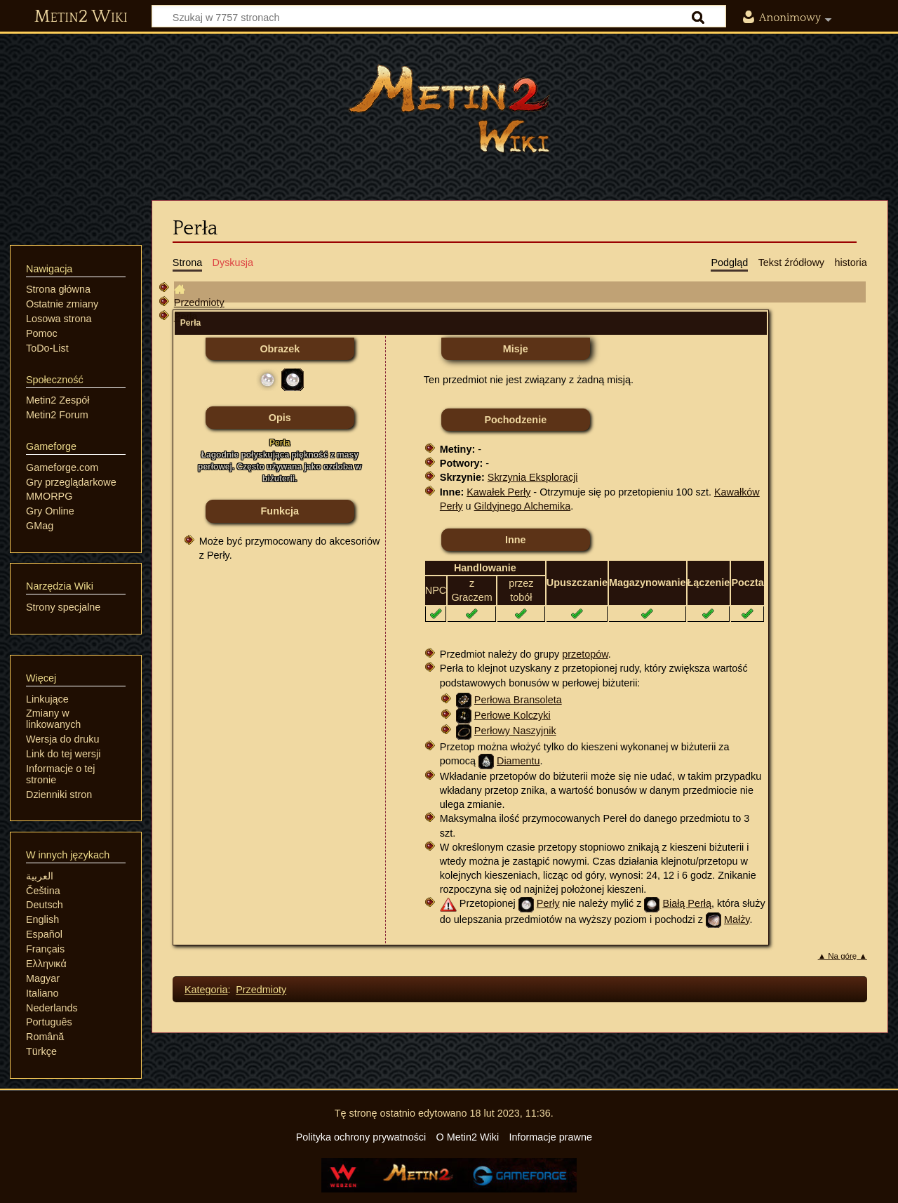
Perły (548, 903)
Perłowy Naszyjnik (515, 730)
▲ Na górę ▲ (842, 956)
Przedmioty (199, 302)
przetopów (585, 654)
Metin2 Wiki (81, 17)
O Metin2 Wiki (468, 1137)
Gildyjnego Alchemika (522, 506)
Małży (737, 919)
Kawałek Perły (498, 492)
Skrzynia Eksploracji (533, 477)
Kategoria (206, 989)
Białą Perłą (686, 903)
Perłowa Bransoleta (518, 699)
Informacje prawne (550, 1137)
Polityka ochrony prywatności (361, 1137)
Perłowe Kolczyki (512, 715)
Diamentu (518, 760)
